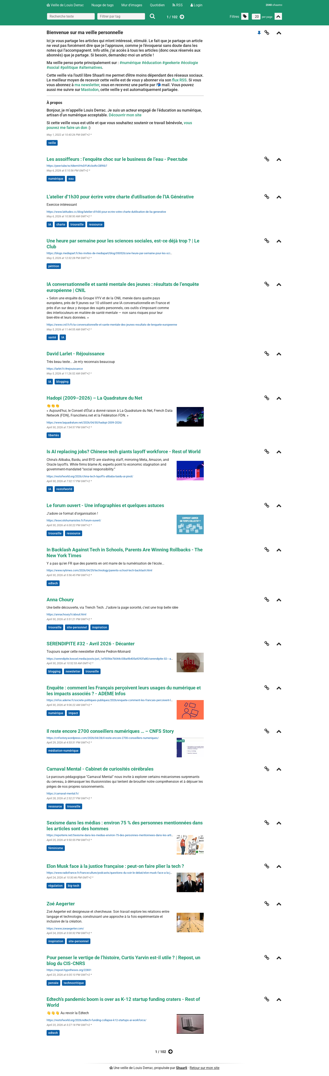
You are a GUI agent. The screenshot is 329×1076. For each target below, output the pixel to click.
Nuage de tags (102, 5)
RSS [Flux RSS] (178, 5)
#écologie (189, 62)
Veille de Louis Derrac (65, 5)
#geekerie (171, 62)
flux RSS (179, 80)
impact (73, 713)
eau (71, 178)
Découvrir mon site (125, 115)
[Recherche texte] (71, 16)
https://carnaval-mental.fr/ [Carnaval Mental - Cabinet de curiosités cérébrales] (63, 793)
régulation (55, 885)
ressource (96, 224)
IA (49, 224)
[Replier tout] (278, 16)
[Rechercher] (152, 16)
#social (53, 67)
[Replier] (279, 33)
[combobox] (121, 16)
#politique (69, 67)
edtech (53, 583)
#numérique (130, 62)
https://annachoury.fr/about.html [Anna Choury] (66, 614)
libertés (53, 435)
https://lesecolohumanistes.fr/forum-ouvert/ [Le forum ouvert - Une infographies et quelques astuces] (74, 520)
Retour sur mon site (204, 1068)
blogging (62, 381)
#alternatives (90, 67)
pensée (53, 983)
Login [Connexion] (196, 5)
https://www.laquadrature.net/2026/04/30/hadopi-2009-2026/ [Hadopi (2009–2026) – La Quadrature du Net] (84, 422)
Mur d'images (131, 5)
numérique (55, 178)
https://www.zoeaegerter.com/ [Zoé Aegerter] (65, 928)
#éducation (151, 62)
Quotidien (157, 5)
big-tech (73, 885)
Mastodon (90, 89)
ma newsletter (87, 84)
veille (52, 143)
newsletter (73, 671)
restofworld (64, 489)
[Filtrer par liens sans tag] (244, 16)
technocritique (74, 983)
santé (52, 337)
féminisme (55, 848)
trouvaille (77, 224)
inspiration (99, 627)
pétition (53, 266)
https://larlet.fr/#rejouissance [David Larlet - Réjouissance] (65, 368)
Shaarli (181, 1068)
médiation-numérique (63, 750)
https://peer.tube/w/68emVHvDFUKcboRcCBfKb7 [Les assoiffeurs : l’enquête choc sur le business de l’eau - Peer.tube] (77, 165)
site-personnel (77, 627)
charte (60, 224)
